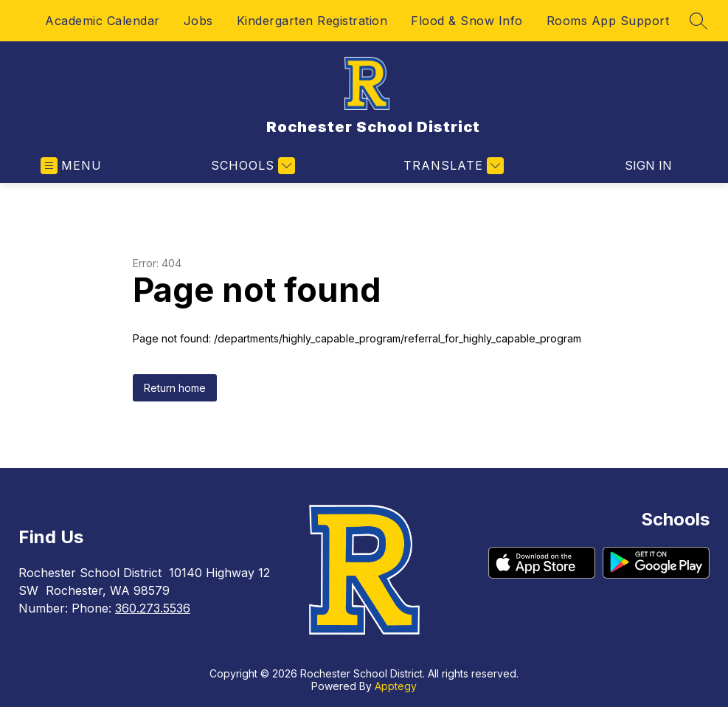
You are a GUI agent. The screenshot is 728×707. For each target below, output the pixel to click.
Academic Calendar (102, 20)
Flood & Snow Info (467, 20)
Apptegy (396, 686)
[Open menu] (71, 165)
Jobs (198, 20)
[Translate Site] (452, 165)
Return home (175, 388)
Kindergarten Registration (312, 20)
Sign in (648, 165)
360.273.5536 (152, 608)
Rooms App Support (608, 20)
